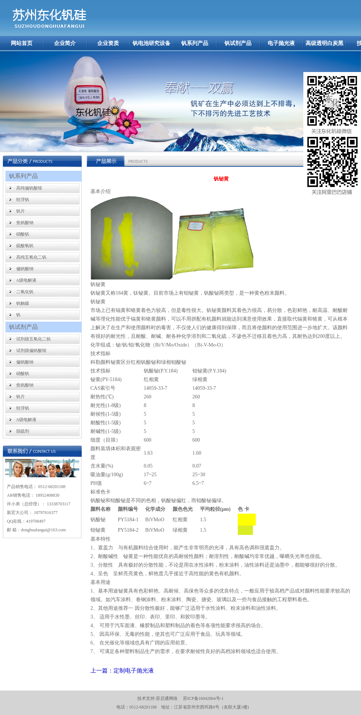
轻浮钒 (22, 199)
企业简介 (65, 43)
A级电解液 (26, 280)
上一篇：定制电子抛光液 (122, 670)
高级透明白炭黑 (324, 43)
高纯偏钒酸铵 (29, 188)
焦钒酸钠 (25, 222)
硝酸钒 (22, 234)
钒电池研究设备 (151, 43)
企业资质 (108, 43)
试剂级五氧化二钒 (33, 338)
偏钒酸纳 (25, 268)
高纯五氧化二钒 (31, 257)
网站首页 (21, 43)
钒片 (20, 211)
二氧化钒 (25, 291)
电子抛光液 (281, 43)
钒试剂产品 (237, 43)
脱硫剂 (22, 431)
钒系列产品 (194, 43)
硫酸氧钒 (25, 245)
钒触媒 (22, 303)
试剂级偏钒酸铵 (31, 350)
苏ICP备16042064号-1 (203, 698)
